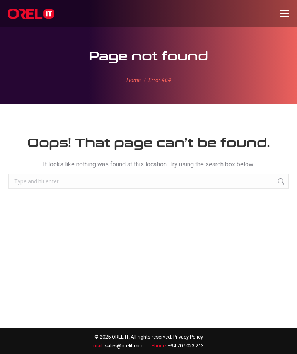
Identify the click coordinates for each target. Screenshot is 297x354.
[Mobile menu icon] (284, 13)
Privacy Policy (188, 337)
